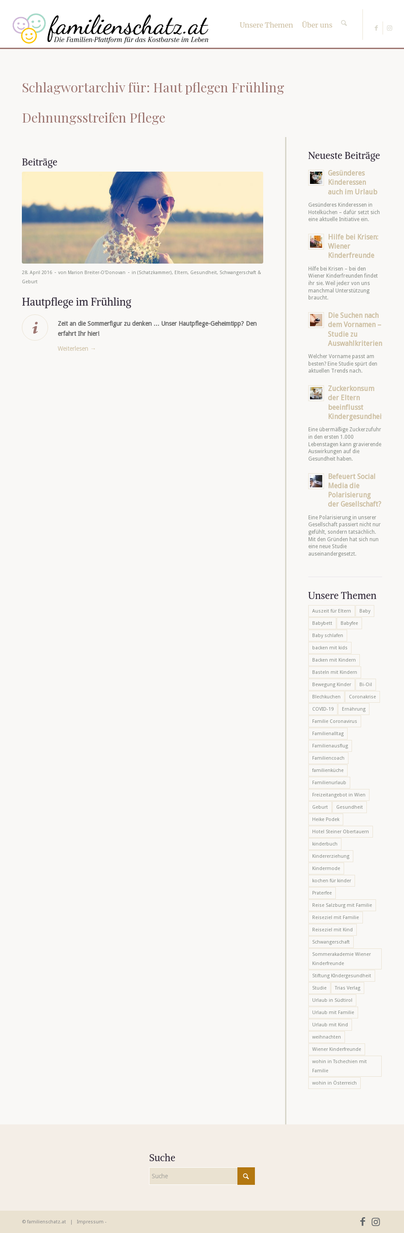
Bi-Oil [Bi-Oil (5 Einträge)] (365, 684)
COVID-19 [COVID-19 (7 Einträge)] (323, 709)
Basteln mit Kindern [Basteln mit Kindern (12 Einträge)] (334, 672)
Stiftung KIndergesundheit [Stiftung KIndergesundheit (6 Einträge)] (341, 976)
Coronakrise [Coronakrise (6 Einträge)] (362, 697)
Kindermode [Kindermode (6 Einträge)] (326, 868)
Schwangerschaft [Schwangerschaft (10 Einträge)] (331, 942)
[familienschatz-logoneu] (110, 28)
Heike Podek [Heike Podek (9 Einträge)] (325, 819)
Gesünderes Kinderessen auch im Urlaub (352, 182)
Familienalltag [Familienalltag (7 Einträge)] (328, 733)
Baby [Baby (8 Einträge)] (364, 611)
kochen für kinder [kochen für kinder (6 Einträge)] (331, 881)
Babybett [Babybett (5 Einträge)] (322, 623)
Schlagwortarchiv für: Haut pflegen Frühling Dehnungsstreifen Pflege (153, 102)
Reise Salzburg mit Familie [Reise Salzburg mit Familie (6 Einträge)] (342, 905)
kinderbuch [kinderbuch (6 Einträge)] (325, 844)
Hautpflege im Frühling (76, 301)
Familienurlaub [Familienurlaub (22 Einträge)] (329, 783)
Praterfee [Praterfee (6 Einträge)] (322, 893)
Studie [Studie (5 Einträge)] (319, 988)
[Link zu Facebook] (376, 28)
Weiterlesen (77, 348)
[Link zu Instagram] (389, 28)
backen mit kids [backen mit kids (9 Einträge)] (330, 648)
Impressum (90, 1222)
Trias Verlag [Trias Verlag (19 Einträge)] (347, 988)
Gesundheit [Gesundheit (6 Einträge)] (349, 807)
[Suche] (344, 15)
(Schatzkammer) (154, 272)
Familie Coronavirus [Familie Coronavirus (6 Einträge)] (334, 721)
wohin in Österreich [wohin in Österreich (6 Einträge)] (334, 1083)
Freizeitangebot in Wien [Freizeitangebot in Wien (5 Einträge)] (339, 795)
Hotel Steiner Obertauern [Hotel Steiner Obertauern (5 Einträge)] (340, 832)
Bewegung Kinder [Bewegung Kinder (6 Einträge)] (331, 684)
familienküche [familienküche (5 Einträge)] (328, 770)
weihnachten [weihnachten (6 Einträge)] (326, 1037)
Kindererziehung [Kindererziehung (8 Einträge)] (330, 856)
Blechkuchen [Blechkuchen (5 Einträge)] (326, 697)
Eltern (181, 272)
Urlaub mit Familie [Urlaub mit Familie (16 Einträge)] (333, 1012)
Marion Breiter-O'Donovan (96, 272)
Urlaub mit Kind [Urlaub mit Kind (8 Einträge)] (330, 1025)
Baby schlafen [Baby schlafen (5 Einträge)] (327, 635)
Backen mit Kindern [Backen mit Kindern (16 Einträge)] (334, 660)
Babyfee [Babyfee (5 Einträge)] (349, 623)
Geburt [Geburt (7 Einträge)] (320, 807)
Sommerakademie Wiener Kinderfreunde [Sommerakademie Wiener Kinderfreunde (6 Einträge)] (341, 958)
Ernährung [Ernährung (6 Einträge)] (354, 709)
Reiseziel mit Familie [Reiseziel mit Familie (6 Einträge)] (335, 917)
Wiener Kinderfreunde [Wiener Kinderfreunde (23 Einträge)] (336, 1049)
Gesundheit (203, 272)
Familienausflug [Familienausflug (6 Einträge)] (330, 746)
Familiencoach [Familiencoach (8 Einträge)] (328, 758)
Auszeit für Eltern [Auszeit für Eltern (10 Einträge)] (331, 611)
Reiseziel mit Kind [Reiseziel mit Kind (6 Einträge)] (332, 930)
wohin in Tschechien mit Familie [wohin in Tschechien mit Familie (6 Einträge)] (339, 1066)
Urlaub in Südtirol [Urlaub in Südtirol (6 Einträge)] (332, 1000)
